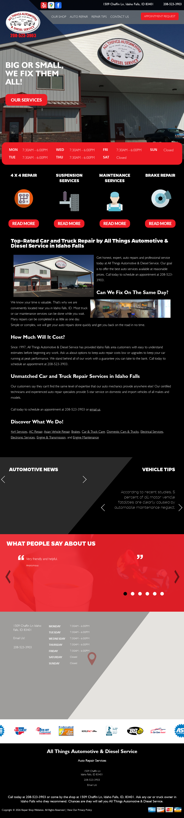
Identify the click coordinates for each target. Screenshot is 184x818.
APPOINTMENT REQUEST (159, 16)
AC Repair (35, 431)
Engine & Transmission (51, 437)
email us (95, 409)
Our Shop (58, 16)
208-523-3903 (172, 4)
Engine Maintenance (86, 437)
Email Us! (19, 638)
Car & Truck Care (93, 431)
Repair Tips (99, 16)
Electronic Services (23, 437)
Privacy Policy (85, 810)
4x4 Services (19, 431)
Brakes (75, 431)
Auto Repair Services (92, 760)
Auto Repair (79, 16)
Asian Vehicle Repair (57, 431)
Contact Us (119, 16)
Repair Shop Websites (32, 810)
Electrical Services (152, 431)
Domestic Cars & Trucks (123, 431)
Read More (23, 223)
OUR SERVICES (26, 99)
